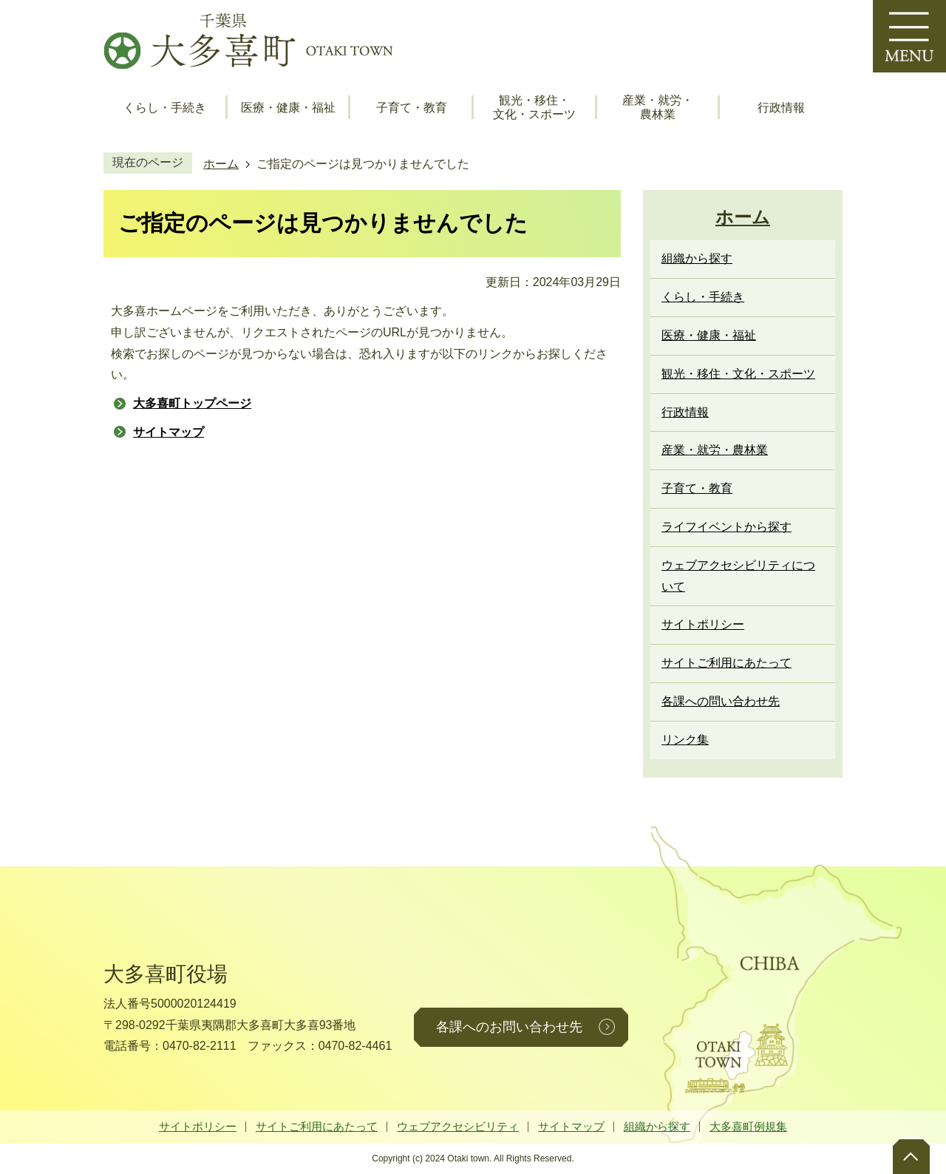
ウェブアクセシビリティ (458, 1126)
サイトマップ (168, 432)
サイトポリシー (197, 1126)
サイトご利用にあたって (317, 1126)
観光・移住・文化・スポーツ (534, 107)
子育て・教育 (411, 107)
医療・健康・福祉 (288, 107)
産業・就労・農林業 (657, 107)
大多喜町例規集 (748, 1126)
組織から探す (657, 1126)
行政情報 (781, 107)
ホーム (221, 163)
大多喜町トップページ (192, 403)
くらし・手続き (164, 107)
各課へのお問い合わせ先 (509, 1026)
